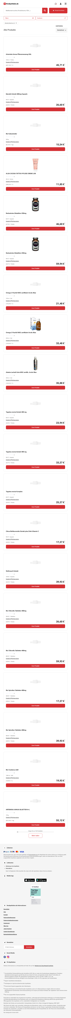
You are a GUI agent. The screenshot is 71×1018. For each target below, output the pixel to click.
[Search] (45, 10)
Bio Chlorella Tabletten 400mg (16, 611)
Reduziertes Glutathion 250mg (16, 213)
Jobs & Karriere (8, 929)
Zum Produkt (35, 70)
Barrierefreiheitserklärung (10, 934)
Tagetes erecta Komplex (14, 492)
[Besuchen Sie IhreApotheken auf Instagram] (8, 957)
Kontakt (6, 915)
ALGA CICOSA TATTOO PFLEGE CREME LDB (21, 174)
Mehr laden (35, 836)
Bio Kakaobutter (11, 134)
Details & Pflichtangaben (12, 62)
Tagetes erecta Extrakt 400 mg (16, 412)
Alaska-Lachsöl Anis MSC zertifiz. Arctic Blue (21, 372)
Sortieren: (59, 26)
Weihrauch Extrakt (12, 571)
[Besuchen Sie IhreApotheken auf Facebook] (5, 957)
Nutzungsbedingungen (9, 917)
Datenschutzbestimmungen (11, 920)
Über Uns (6, 926)
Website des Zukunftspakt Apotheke (44, 966)
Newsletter (6, 909)
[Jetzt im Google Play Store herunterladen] (41, 880)
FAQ (5, 912)
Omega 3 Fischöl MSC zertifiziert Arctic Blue (21, 293)
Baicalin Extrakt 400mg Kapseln (16, 94)
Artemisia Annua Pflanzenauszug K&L (18, 54)
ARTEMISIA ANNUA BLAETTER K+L (18, 810)
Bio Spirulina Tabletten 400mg (16, 690)
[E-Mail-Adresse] (14, 947)
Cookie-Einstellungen (9, 931)
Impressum (7, 923)
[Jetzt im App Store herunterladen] (29, 880)
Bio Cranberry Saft (12, 770)
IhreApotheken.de (33, 855)
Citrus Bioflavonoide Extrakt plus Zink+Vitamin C (22, 531)
